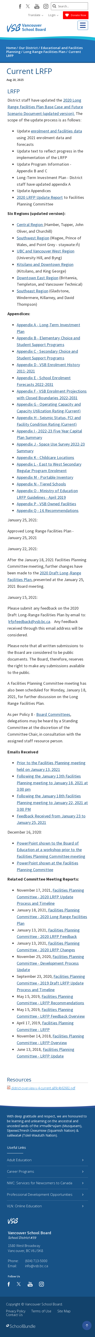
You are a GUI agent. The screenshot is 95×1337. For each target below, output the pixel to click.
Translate (35, 15)
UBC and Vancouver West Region (45, 251)
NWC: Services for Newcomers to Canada (45, 1183)
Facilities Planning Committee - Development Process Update (50, 963)
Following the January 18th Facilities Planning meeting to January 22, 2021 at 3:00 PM (52, 802)
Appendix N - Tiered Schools (41, 484)
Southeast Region (32, 291)
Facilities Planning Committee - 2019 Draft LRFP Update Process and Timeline (51, 983)
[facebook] (20, 6)
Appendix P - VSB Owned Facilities (46, 503)
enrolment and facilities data (56, 131)
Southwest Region (33, 238)
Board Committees (53, 714)
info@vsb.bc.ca (36, 1266)
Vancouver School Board (43, 1304)
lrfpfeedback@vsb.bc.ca (29, 621)
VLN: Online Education (45, 1206)
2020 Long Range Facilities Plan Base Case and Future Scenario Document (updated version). (45, 106)
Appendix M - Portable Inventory (45, 477)
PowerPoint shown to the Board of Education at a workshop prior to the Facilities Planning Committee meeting (51, 849)
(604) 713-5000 (36, 1260)
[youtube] (36, 6)
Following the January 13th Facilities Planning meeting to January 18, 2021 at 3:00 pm (52, 782)
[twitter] (27, 6)
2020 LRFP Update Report (40, 197)
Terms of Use (41, 1311)
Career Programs (45, 1171)
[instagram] (45, 6)
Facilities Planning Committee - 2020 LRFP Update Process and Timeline (50, 896)
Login (53, 15)
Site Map (64, 1311)
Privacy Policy (15, 1311)
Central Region (30, 224)
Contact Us (14, 1315)
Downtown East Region (37, 277)
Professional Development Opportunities (45, 1194)
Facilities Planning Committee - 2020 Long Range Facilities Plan (52, 916)
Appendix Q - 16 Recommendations (48, 510)
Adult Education (45, 1160)
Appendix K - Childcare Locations (45, 457)
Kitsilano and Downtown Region (45, 264)
